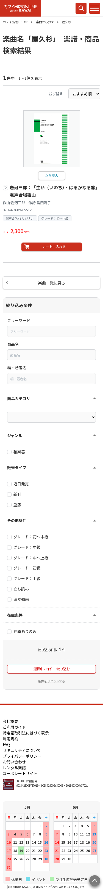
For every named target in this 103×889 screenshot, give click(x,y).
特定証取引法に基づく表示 (26, 733)
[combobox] (51, 331)
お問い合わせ (14, 762)
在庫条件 (15, 615)
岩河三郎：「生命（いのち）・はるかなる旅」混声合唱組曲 (55, 191)
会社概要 (10, 721)
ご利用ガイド (14, 727)
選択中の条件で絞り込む (52, 668)
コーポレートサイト (20, 773)
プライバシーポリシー (22, 756)
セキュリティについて (22, 750)
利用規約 (10, 738)
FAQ (6, 744)
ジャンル (14, 435)
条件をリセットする (51, 681)
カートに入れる (54, 246)
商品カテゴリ (18, 398)
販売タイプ (16, 467)
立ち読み (51, 175)
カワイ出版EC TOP (15, 22)
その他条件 (16, 520)
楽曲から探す (45, 22)
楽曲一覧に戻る (51, 283)
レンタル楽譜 (14, 767)
